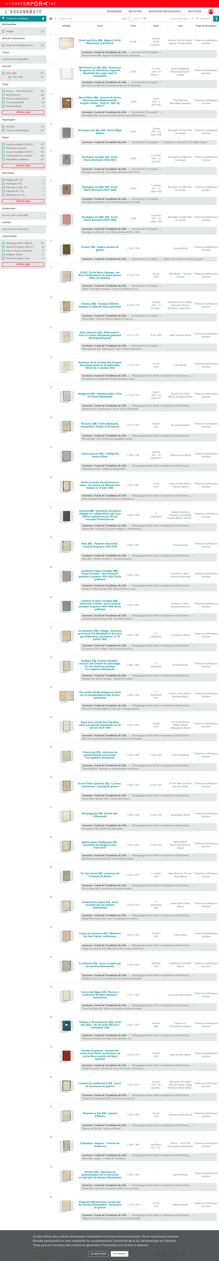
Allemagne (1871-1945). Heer (20, 243)
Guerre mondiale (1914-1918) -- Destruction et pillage (33, 152)
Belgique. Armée (14, 255)
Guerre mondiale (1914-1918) (20, 145)
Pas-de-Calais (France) (17, 99)
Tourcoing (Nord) (15, 103)
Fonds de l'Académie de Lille (20, 45)
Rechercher (114, 12)
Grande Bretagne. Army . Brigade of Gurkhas (29, 258)
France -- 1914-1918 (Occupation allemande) (29, 91)
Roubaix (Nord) (13, 106)
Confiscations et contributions (21, 156)
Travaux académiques (17, 130)
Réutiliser (194, 12)
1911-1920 (18, 77)
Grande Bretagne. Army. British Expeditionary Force (32, 247)
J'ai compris (119, 1254)
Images (10, 31)
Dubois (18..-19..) (14, 184)
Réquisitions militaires (17, 160)
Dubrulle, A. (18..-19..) (16, 188)
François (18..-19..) (15, 191)
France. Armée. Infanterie (19, 251)
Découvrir (135, 12)
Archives (10, 127)
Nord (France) (13, 95)
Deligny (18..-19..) (14, 180)
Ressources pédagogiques (165, 12)
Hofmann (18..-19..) (15, 195)
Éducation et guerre (16, 148)
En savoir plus (98, 1254)
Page (124, 19)
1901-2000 (11, 73)
